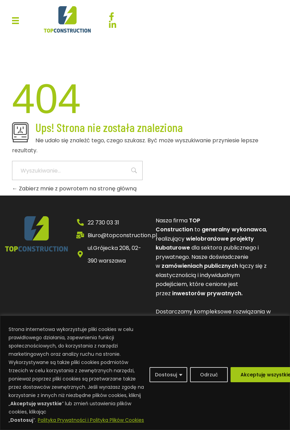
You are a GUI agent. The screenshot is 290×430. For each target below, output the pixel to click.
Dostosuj (166, 374)
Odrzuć (209, 374)
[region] (145, 373)
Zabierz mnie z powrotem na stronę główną (74, 188)
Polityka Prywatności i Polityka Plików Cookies (91, 420)
